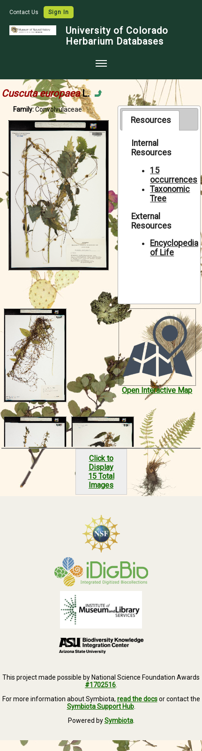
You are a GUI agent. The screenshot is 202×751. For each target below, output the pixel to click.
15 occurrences (173, 175)
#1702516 (100, 685)
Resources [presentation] (151, 120)
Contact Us (24, 12)
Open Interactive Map (157, 390)
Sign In (58, 12)
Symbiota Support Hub (100, 706)
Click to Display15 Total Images (101, 472)
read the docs (137, 699)
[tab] (151, 120)
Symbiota (119, 720)
